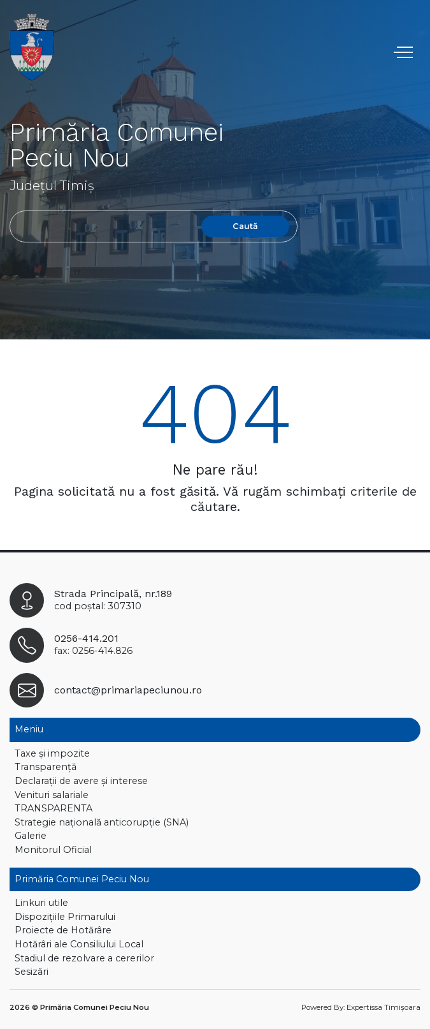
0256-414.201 (86, 638)
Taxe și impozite (52, 753)
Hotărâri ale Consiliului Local (79, 944)
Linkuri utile (41, 902)
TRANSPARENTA (53, 808)
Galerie (31, 835)
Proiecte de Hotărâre (63, 930)
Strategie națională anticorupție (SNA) (102, 822)
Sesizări (31, 971)
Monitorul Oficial (53, 849)
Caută (245, 226)
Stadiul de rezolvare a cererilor (84, 958)
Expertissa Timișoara (383, 1007)
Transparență (45, 767)
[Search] (102, 226)
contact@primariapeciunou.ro (128, 690)
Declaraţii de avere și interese (81, 781)
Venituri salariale (52, 795)
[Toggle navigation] (404, 52)
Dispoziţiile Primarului (65, 916)
